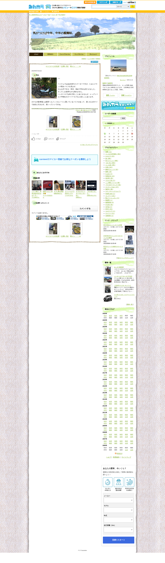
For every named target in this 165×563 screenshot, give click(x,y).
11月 (126, 324)
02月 (110, 315)
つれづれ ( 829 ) (110, 163)
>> (113, 123)
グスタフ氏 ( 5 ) (110, 180)
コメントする (85, 208)
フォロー (110, 95)
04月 (121, 315)
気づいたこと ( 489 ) (111, 160)
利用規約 (116, 457)
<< (106, 123)
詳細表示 (84, 58)
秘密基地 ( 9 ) (109, 202)
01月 (105, 315)
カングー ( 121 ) (110, 196)
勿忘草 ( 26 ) (109, 178)
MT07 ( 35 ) (109, 209)
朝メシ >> (75, 66)
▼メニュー (93, 54)
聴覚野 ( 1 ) (108, 200)
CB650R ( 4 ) (109, 215)
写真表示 (98, 58)
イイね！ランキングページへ (89, 144)
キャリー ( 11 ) (109, 213)
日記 (49, 14)
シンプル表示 (91, 58)
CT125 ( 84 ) (109, 204)
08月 (110, 324)
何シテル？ (123, 80)
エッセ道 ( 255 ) (110, 165)
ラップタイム (78, 54)
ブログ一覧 (54, 14)
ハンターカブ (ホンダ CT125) (123, 276)
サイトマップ (126, 457)
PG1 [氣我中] (62, 14)
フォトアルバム (64, 54)
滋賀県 (110, 83)
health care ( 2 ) (110, 193)
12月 (131, 324)
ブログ (45, 14)
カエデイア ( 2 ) (110, 211)
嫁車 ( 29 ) (108, 171)
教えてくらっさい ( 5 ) (112, 198)
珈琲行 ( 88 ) (109, 189)
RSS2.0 (119, 453)
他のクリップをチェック (124, 258)
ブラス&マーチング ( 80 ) (113, 185)
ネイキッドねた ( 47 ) (112, 187)
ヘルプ (125, 2)
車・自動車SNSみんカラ (35, 14)
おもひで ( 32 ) (109, 156)
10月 (121, 324)
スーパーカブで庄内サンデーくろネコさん (69, 193)
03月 (115, 315)
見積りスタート (118, 540)
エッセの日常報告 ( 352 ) (113, 154)
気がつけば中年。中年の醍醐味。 (54, 33)
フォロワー (126, 95)
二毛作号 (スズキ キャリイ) (122, 285)
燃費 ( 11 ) (108, 152)
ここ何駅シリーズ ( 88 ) (112, 182)
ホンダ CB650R (119, 267)
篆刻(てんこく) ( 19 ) (111, 169)
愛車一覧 (129, 304)
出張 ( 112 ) (109, 167)
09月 (115, 324)
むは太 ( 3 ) (108, 174)
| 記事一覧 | (65, 66)
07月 (105, 324)
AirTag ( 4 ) (108, 207)
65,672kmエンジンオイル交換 (112, 225)
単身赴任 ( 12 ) (109, 176)
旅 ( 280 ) (108, 158)
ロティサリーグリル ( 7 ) (113, 191)
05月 (126, 322)
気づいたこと (88, 110)
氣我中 (105, 83)
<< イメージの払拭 (52, 66)
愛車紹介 (50, 54)
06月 (131, 322)
